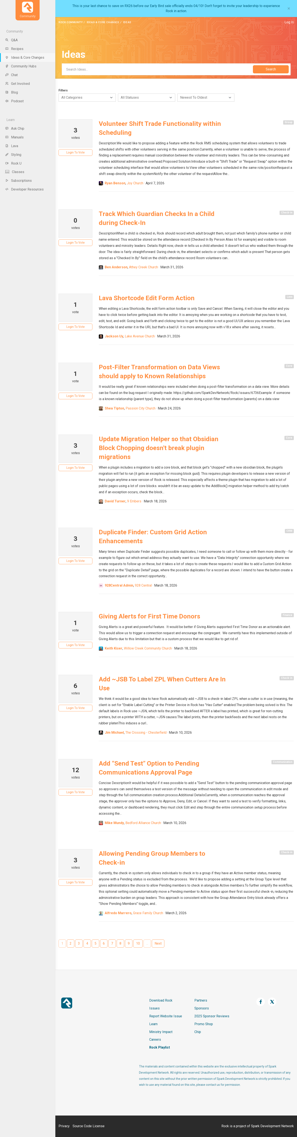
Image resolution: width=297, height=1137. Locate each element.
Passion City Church (140, 408)
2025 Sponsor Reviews (211, 1016)
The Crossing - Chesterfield (145, 733)
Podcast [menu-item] (14, 101)
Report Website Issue (165, 1016)
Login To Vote (75, 152)
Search (271, 69)
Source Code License (89, 1126)
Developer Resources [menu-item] (24, 189)
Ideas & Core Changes (103, 22)
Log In (289, 22)
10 (138, 943)
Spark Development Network (272, 1126)
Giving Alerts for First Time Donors (149, 616)
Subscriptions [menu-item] (18, 181)
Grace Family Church (148, 913)
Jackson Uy (114, 336)
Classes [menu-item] (14, 172)
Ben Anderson (116, 267)
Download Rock (160, 1000)
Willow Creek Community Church (148, 648)
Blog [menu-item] (11, 92)
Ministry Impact (160, 1032)
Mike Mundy (114, 823)
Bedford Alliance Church (143, 823)
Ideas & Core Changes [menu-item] (24, 57)
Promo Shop (203, 1024)
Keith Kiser (113, 648)
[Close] (288, 8)
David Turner (115, 501)
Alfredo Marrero (118, 913)
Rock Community (71, 22)
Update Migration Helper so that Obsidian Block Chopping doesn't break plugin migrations (158, 447)
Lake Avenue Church (140, 336)
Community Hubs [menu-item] (20, 66)
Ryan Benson (115, 183)
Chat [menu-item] (11, 75)
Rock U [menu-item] (13, 163)
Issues (154, 1008)
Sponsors (201, 1008)
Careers (155, 1040)
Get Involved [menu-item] (17, 84)
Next (158, 943)
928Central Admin (119, 585)
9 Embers (134, 501)
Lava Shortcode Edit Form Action (147, 298)
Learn (153, 1024)
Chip (197, 1032)
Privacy (64, 1126)
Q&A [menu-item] (11, 40)
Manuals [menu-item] (14, 137)
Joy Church (135, 183)
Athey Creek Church (143, 267)
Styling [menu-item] (13, 155)
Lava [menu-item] (11, 146)
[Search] (157, 69)
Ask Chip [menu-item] (14, 128)
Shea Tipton (114, 408)
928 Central (143, 585)
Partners (200, 1000)
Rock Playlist (159, 1047)
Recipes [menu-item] (14, 49)
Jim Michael (114, 733)
